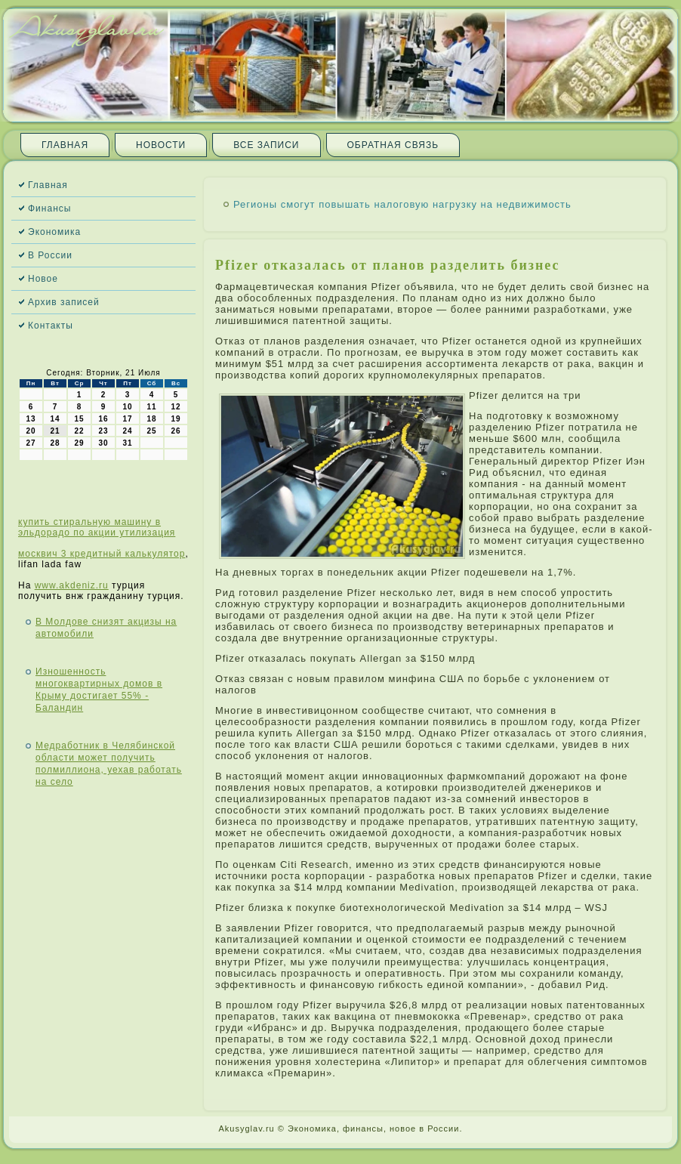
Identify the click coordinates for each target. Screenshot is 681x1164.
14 (55, 419)
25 (151, 431)
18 (151, 419)
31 (127, 443)
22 (79, 431)
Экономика (54, 232)
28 (55, 443)
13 (30, 419)
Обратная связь (393, 145)
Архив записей (64, 302)
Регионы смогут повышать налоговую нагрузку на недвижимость (402, 204)
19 (175, 419)
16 (103, 419)
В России (50, 255)
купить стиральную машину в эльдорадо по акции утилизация (96, 527)
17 (127, 419)
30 (103, 443)
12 (175, 407)
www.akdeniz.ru (72, 585)
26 (175, 431)
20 (30, 431)
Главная (65, 145)
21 (55, 431)
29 (79, 443)
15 (79, 419)
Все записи (266, 145)
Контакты (50, 325)
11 (151, 407)
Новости (161, 145)
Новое (43, 278)
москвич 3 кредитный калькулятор (101, 553)
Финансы (49, 208)
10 (127, 407)
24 (127, 431)
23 (103, 431)
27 (30, 443)
